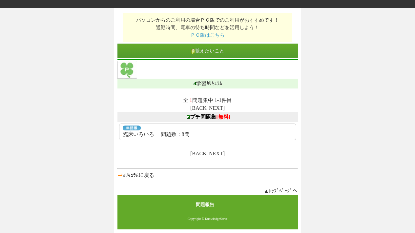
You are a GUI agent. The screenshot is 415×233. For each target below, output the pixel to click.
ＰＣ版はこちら (207, 35)
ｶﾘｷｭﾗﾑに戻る (138, 175)
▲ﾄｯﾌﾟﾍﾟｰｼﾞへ (281, 191)
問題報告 (205, 204)
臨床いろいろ (138, 134)
